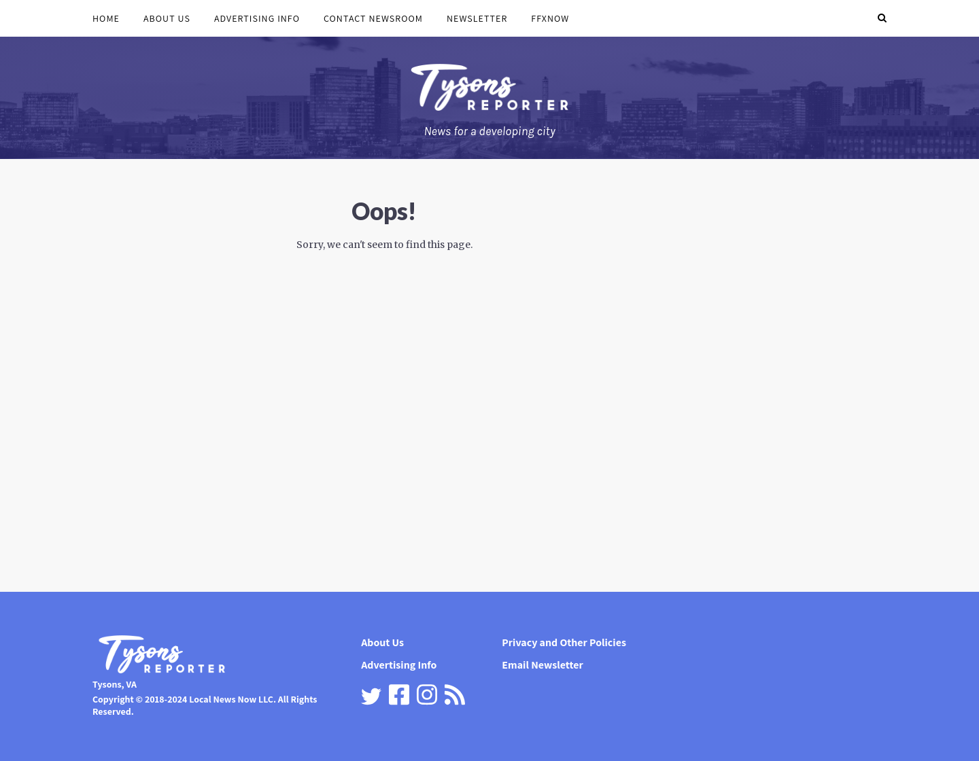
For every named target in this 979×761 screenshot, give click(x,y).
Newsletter (477, 18)
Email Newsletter (542, 665)
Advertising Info (257, 18)
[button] (882, 18)
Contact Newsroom (373, 18)
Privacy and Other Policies (564, 642)
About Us (166, 18)
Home (106, 18)
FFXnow (550, 18)
